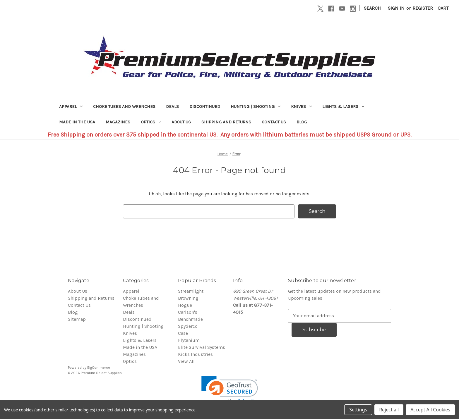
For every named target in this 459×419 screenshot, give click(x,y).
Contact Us (274, 122)
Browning (188, 298)
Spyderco (188, 326)
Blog (302, 122)
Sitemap (77, 319)
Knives (301, 106)
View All (186, 361)
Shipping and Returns (226, 122)
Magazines (118, 122)
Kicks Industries (195, 354)
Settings (358, 409)
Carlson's (187, 312)
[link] (229, 390)
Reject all (389, 409)
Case (183, 333)
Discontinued (204, 106)
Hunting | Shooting (255, 106)
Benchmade (190, 319)
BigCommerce (98, 367)
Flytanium (189, 340)
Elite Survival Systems (201, 347)
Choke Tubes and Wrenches (124, 106)
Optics (151, 122)
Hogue (185, 305)
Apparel (71, 106)
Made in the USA (77, 122)
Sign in (396, 8)
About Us (181, 122)
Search (372, 8)
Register (422, 8)
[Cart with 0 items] (443, 8)
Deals (172, 106)
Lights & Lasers (343, 106)
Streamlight (190, 291)
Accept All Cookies (430, 409)
